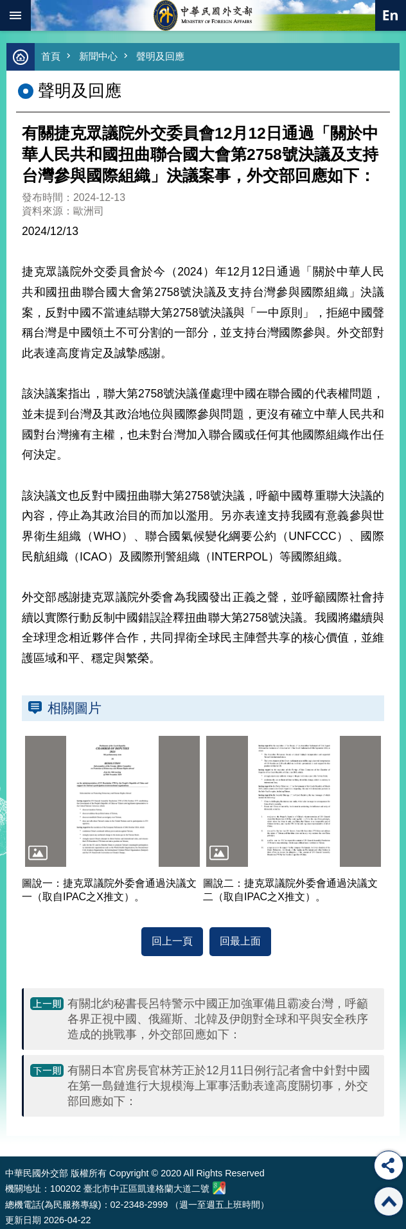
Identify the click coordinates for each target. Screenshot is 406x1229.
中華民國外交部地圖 (219, 1187)
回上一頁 (172, 941)
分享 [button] (388, 1165)
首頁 (50, 56)
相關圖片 (75, 708)
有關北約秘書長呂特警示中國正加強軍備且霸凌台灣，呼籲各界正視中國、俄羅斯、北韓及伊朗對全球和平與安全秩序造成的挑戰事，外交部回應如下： (217, 1019)
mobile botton (15, 15)
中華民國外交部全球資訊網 (203, 15)
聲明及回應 (160, 56)
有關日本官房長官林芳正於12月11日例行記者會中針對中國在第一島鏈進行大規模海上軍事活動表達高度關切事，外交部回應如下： (218, 1086)
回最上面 (240, 941)
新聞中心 (98, 56)
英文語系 (390, 15)
